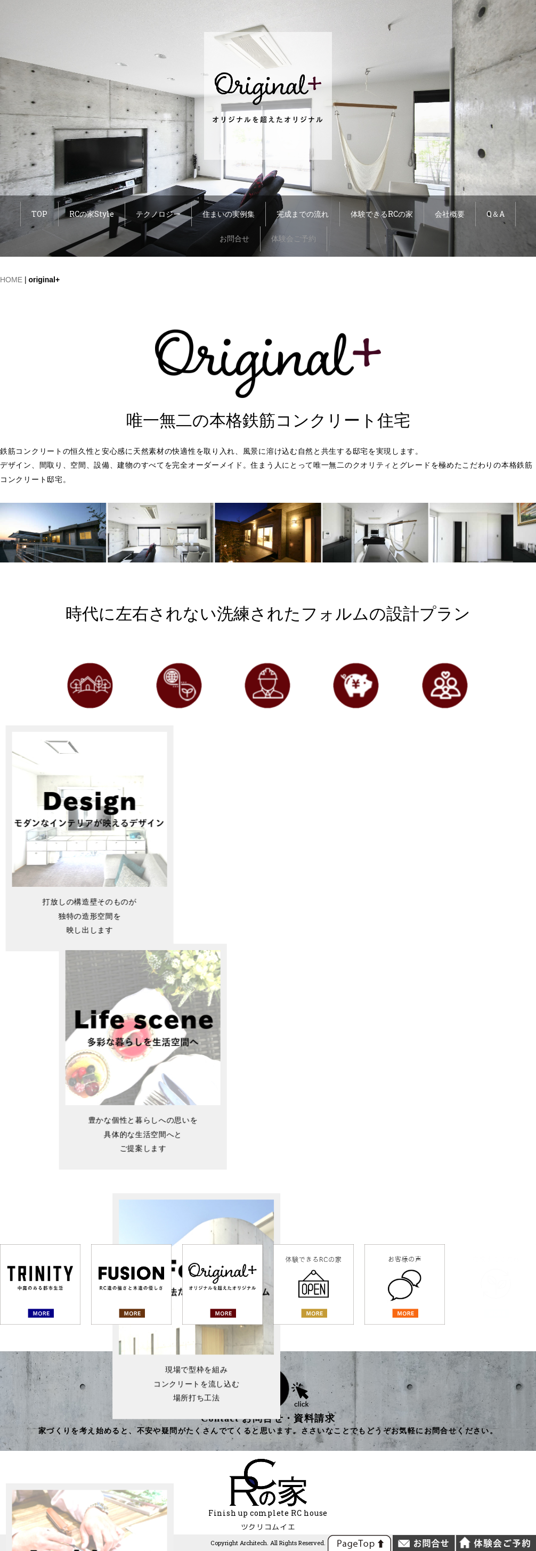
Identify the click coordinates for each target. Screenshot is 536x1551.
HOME (11, 279)
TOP (39, 214)
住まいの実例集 (228, 214)
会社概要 (450, 214)
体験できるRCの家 (382, 214)
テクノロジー (158, 214)
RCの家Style (91, 214)
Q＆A (495, 214)
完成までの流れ (303, 214)
